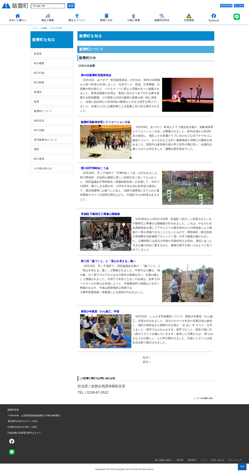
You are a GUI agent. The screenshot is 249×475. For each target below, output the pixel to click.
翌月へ (147, 362)
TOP (242, 466)
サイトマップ (234, 460)
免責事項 (191, 460)
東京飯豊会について (45, 139)
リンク (203, 460)
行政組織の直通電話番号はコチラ (24, 432)
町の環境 (39, 158)
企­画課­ (44, 28)
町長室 (38, 53)
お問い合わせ (217, 460)
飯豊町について (43, 111)
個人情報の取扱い (164, 460)
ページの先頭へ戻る (204, 398)
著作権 (180, 460)
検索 (71, 5)
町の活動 (39, 130)
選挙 (36, 149)
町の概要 (39, 63)
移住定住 (39, 120)
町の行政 (39, 72)
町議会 (38, 91)
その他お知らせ (43, 168)
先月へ (147, 357)
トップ (35, 28)
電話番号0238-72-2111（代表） (23, 421)
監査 (36, 101)
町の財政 (39, 82)
